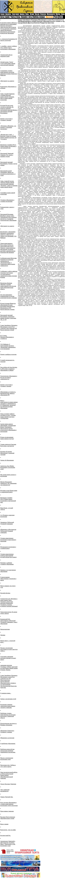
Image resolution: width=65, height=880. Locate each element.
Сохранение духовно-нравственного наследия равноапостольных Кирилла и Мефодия (8, 73)
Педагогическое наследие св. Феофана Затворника (8, 724)
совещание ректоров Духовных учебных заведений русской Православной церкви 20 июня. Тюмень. (9, 667)
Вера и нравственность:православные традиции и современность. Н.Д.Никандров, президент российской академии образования (9, 404)
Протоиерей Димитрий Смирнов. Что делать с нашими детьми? (6, 155)
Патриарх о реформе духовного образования (7, 563)
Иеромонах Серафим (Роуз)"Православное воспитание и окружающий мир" (8, 500)
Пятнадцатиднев (5, 629)
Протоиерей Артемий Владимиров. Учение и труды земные (8, 163)
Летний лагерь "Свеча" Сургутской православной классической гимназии (7, 63)
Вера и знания (4, 824)
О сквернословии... (5, 693)
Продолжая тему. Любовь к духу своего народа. (8, 765)
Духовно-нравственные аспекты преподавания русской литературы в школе (8, 555)
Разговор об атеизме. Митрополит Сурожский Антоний (7, 453)
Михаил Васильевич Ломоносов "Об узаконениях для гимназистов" (8, 483)
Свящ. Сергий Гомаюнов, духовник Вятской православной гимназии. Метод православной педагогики (7, 96)
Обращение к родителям (7, 738)
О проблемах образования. (7, 743)
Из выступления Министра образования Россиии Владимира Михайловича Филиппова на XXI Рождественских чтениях (8, 306)
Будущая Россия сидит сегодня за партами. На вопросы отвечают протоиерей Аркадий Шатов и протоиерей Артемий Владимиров (8, 109)
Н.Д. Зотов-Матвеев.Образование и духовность (7, 337)
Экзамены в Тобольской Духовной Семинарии (7, 523)
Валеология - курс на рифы (8, 830)
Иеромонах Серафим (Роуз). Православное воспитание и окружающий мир (8, 146)
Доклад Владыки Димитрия (8, 784)
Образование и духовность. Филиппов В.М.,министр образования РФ (8, 393)
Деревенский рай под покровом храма (6, 55)
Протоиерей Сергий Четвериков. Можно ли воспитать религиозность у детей (8, 173)
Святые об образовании (7, 460)
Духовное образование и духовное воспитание (7, 200)
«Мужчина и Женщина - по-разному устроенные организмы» (8, 127)
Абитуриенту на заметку (7, 81)
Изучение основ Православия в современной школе (8, 491)
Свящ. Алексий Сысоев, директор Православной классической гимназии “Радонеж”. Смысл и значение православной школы (8, 184)
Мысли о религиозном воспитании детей (6, 758)
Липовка (2, 635)
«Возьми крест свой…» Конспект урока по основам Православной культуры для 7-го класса (8, 137)
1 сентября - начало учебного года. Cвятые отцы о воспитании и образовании (8, 47)
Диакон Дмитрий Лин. (6, 797)
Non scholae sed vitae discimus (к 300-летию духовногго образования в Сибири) (8, 369)
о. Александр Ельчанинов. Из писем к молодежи (8, 39)
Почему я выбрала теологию (8, 354)
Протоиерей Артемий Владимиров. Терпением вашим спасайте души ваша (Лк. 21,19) (8, 317)
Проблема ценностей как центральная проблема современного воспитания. (7, 750)
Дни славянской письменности (4, 790)
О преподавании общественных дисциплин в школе (8, 578)
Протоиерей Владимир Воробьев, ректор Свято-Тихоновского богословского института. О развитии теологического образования (8, 217)
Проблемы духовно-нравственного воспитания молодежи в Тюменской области (8, 715)
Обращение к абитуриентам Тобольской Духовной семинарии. (8, 531)
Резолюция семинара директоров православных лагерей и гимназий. (7, 706)
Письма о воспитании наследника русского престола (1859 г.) (8, 649)
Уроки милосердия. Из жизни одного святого (8, 612)
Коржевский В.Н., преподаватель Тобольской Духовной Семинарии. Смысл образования (8, 621)
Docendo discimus (5, 593)
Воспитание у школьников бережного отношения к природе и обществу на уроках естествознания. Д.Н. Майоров (8, 234)
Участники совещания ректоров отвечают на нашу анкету (8, 658)
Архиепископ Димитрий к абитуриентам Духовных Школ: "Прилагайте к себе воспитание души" (7, 843)
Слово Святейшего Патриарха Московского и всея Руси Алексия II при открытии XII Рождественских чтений (8, 328)
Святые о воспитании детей (8, 699)
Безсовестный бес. (5, 835)
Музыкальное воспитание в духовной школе (8, 547)
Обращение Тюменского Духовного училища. (7, 731)
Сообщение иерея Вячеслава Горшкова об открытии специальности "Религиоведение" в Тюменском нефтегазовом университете (8, 261)
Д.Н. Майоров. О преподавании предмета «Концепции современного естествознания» (8, 346)
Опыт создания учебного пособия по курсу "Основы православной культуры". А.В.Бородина (8, 416)
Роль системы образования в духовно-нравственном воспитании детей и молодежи (9, 804)
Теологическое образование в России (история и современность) (8, 377)
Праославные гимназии (7, 811)
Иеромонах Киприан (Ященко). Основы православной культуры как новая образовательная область (8, 286)
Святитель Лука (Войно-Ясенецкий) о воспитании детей (7, 467)
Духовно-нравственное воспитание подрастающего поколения (8, 539)
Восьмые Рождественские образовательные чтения (7, 817)
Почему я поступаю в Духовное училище (6, 119)
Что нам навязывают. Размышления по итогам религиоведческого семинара (8, 296)
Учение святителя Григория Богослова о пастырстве (8, 445)
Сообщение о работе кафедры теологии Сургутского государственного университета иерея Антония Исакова (8, 274)
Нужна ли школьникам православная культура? (7, 437)
